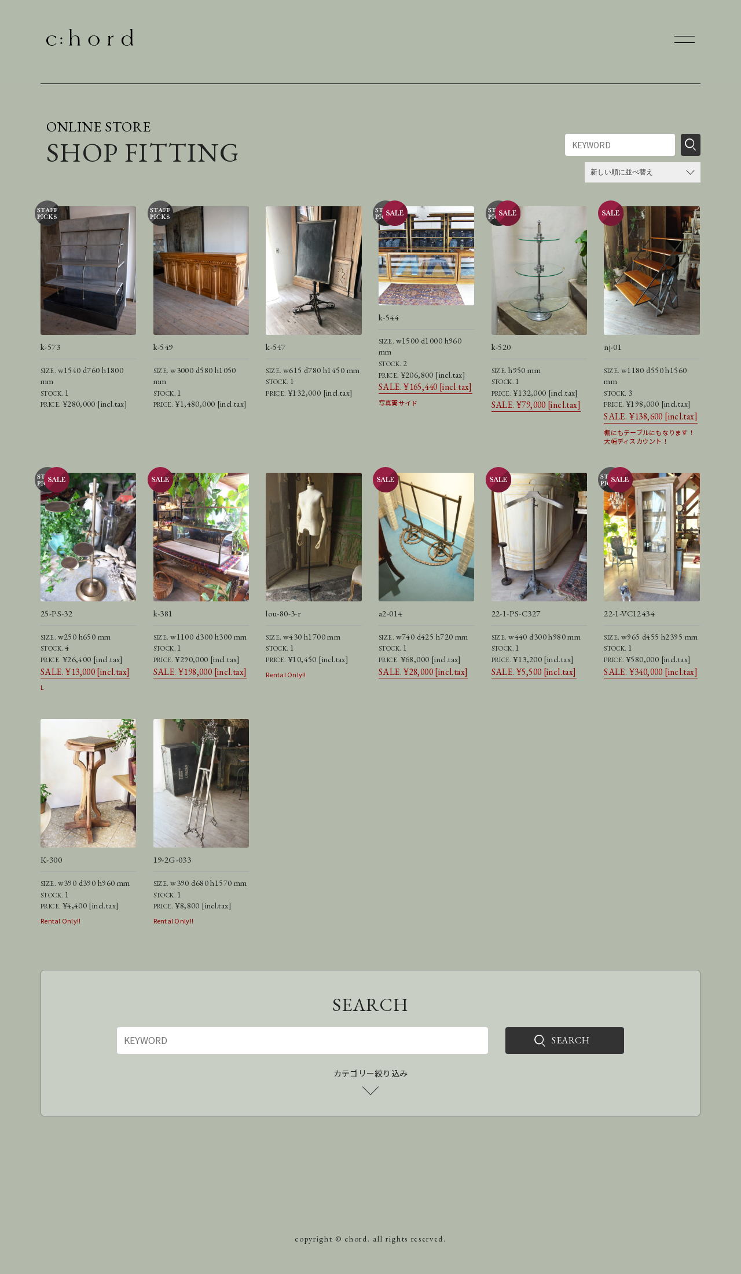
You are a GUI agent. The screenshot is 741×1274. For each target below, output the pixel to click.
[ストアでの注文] (642, 172)
